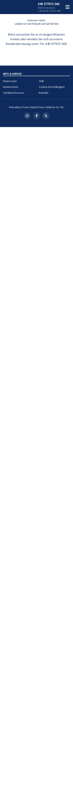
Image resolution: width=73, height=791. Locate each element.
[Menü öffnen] (68, 7)
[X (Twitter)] (45, 779)
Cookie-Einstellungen (52, 744)
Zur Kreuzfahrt (57, 522)
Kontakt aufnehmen (36, 202)
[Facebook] (36, 779)
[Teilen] (67, 409)
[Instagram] (27, 779)
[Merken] (60, 409)
